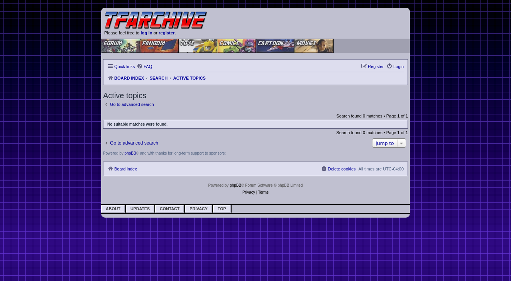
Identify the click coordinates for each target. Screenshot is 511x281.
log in (146, 33)
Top (222, 208)
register (167, 33)
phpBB (130, 153)
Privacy (199, 208)
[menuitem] (144, 66)
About (113, 208)
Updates (140, 208)
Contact (169, 208)
